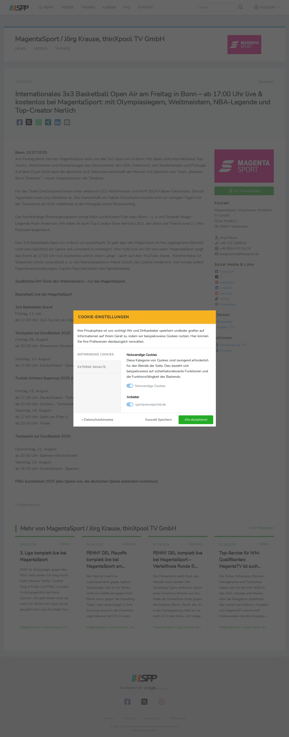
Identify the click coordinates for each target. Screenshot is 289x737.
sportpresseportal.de (150, 404)
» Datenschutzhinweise (97, 420)
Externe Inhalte (91, 367)
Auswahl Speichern (158, 420)
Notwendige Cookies (95, 354)
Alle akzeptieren (196, 420)
